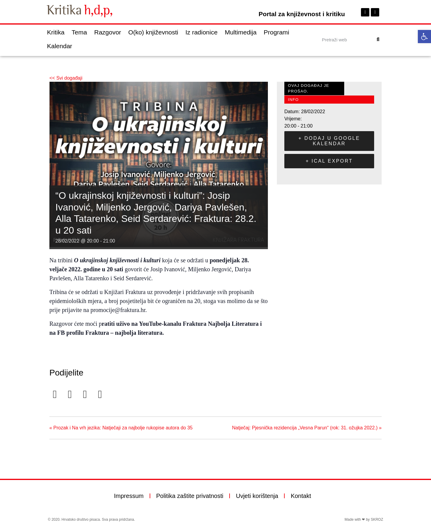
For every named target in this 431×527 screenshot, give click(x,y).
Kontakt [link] (301, 496)
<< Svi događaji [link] (65, 78)
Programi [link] (276, 32)
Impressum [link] (129, 496)
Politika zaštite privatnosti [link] (190, 496)
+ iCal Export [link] (329, 160)
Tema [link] (79, 32)
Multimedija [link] (241, 32)
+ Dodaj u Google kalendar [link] (329, 141)
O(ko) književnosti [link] (153, 32)
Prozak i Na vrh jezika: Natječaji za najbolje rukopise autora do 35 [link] (120, 427)
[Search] (378, 39)
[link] (424, 36)
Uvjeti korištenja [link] (257, 496)
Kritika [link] (55, 32)
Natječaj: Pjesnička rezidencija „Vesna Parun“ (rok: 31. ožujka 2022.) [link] (307, 427)
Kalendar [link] (59, 46)
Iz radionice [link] (202, 32)
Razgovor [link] (107, 32)
